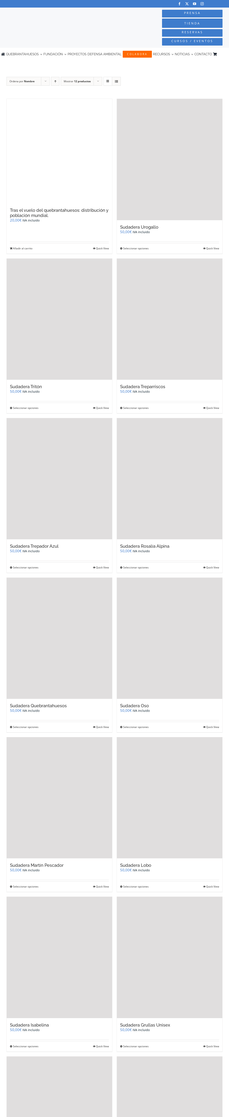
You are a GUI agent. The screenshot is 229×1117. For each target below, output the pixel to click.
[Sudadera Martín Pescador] (59, 797)
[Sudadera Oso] (169, 638)
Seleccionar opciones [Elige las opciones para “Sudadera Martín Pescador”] (25, 886)
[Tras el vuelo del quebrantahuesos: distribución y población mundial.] (59, 151)
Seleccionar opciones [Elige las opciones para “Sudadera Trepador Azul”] (25, 567)
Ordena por (22, 81)
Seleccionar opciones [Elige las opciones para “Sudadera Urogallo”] (136, 248)
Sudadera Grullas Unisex (145, 1025)
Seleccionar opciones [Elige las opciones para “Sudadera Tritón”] (25, 408)
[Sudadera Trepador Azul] (59, 478)
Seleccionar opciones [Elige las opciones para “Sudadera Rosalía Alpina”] (136, 567)
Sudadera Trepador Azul (34, 546)
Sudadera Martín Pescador (37, 865)
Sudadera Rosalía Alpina (144, 546)
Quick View (102, 248)
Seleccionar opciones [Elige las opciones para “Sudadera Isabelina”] (25, 1046)
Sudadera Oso (134, 705)
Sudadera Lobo (135, 865)
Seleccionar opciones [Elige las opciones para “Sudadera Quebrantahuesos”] (25, 727)
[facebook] (179, 3)
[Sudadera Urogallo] (169, 159)
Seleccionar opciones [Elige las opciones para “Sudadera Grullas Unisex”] (136, 1046)
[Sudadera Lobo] (169, 797)
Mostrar (77, 81)
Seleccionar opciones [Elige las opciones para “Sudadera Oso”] (136, 727)
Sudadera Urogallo (139, 227)
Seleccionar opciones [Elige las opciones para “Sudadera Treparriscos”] (136, 408)
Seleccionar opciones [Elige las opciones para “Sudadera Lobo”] (136, 886)
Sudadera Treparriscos (142, 386)
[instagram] (202, 3)
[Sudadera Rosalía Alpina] (169, 478)
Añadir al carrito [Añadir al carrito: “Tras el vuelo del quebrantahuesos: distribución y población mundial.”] (22, 248)
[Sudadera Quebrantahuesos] (59, 638)
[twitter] (187, 3)
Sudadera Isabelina (29, 1025)
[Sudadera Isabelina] (59, 957)
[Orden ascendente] (55, 81)
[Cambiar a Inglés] (226, 54)
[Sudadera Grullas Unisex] (169, 957)
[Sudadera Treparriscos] (169, 319)
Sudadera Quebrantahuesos (38, 705)
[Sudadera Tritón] (59, 319)
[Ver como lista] (116, 81)
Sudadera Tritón (26, 386)
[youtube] (194, 3)
